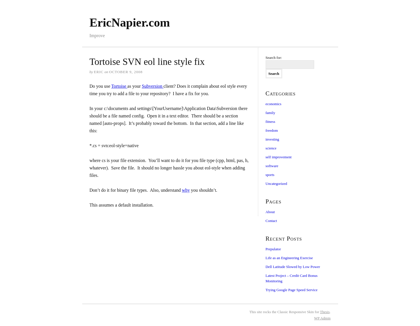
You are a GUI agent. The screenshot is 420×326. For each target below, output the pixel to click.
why (186, 190)
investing (272, 139)
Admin (322, 318)
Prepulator (273, 249)
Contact (271, 221)
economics (274, 104)
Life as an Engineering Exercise (289, 258)
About (270, 212)
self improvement (279, 157)
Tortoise (119, 86)
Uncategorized (276, 183)
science (271, 148)
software (272, 166)
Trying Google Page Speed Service (292, 290)
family (270, 113)
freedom (272, 130)
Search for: (274, 57)
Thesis (325, 312)
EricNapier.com (130, 22)
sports (270, 175)
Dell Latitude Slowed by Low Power (293, 267)
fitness (270, 121)
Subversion (152, 86)
